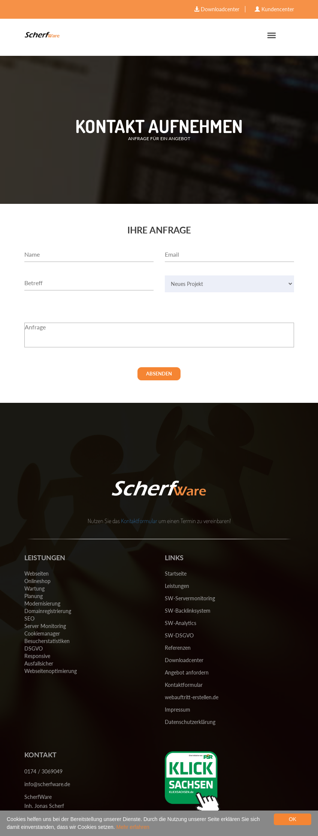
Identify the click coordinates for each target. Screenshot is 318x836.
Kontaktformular (139, 521)
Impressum (177, 709)
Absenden (159, 374)
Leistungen (177, 586)
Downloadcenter (184, 660)
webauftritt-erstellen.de (191, 697)
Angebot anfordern (187, 672)
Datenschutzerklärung (190, 722)
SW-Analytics (180, 623)
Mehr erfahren (132, 827)
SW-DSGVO (179, 635)
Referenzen (178, 648)
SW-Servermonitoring (190, 598)
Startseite (176, 573)
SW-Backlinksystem (188, 610)
